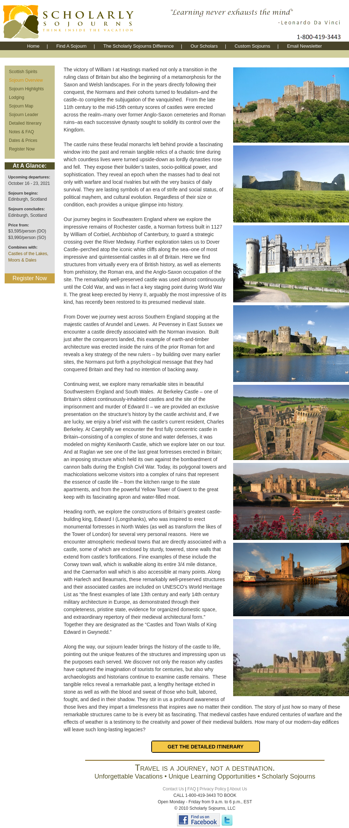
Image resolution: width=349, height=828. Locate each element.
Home (33, 46)
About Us (238, 788)
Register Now (22, 149)
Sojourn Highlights (26, 88)
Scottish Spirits (23, 71)
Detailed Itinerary (25, 123)
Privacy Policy (213, 788)
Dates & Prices (23, 140)
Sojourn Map (21, 106)
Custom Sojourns (252, 46)
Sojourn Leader (23, 114)
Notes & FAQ (21, 131)
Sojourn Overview (26, 80)
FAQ (191, 788)
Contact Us (173, 788)
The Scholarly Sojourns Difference (138, 46)
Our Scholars (204, 46)
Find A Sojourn (71, 46)
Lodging (16, 97)
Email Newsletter (304, 46)
